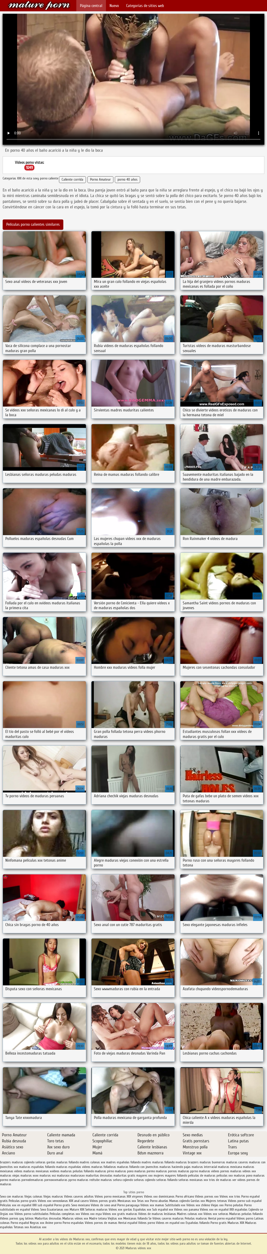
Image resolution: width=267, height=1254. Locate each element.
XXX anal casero (79, 1201)
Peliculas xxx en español (16, 1205)
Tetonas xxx (22, 1227)
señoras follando (166, 1180)
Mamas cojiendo (179, 1201)
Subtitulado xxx (175, 1205)
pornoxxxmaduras (55, 1180)
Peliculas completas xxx (65, 1214)
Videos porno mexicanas (110, 1196)
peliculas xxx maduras (230, 1175)
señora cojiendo (123, 1180)
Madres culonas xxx (189, 1214)
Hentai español (128, 1223)
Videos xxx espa (91, 1214)
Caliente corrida (72, 179)
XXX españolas (238, 1209)
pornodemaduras (32, 1180)
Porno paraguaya (128, 1205)
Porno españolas (74, 1223)
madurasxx (78, 1175)
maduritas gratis (124, 1175)
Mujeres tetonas (216, 1201)
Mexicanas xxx (126, 1201)
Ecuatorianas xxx (58, 1209)
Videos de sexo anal (103, 1205)
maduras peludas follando (77, 1171)
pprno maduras (78, 1180)
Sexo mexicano (80, 1205)
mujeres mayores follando (170, 1175)
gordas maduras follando (62, 1162)
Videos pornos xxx (207, 1196)
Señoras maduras (96, 1209)
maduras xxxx (29, 1175)
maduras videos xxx (243, 1171)
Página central (91, 5)
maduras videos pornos (214, 1171)
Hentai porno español (222, 1218)
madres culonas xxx (92, 1162)
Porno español (20, 1223)
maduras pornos (166, 1171)
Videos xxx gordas (120, 1209)
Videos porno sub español (244, 1201)
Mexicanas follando (135, 1218)
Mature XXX (77, 1209)
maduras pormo (144, 1171)
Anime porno (54, 1223)
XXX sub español (42, 1205)
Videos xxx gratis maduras (120, 1214)
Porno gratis (62, 1205)
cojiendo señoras (35, 1162)
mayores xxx (144, 1175)
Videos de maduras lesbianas (157, 1214)
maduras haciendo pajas (175, 1167)
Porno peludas (234, 1205)
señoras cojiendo (144, 1180)
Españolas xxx (142, 1209)
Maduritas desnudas (48, 1218)
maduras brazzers (187, 1162)
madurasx (63, 1175)
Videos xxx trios (230, 1196)
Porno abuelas (159, 1201)
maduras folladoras (103, 1167)
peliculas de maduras (201, 1175)
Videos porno (244, 1218)
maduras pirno (104, 1171)
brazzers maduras (11, 1162)
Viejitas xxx (115, 1218)
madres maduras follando (158, 1162)
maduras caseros (237, 1162)
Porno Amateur (100, 179)
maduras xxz (47, 1175)
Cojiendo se (255, 1209)
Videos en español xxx (171, 1223)
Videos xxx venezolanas (53, 1201)
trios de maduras (220, 1180)
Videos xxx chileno (198, 1205)
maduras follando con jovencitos (137, 1167)
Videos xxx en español (214, 1209)
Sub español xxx (163, 1209)
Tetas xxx (143, 1201)
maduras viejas (10, 1175)
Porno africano (185, 1196)
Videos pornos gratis (103, 1201)
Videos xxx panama (187, 1209)
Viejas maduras (53, 1196)
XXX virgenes (135, 1196)
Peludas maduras (196, 1218)
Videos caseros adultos (79, 1196)
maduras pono (124, 1171)
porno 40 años (127, 179)
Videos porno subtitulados (31, 1214)
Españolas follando (197, 1223)
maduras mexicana (230, 1167)
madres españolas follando (123, 1162)
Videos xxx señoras (216, 1214)
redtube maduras (100, 1180)
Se (150, 1218)
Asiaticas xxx (38, 1227)
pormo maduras (10, 1180)
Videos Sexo (38, 1209)
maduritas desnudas (99, 1175)
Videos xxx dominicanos (160, 1196)
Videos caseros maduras (168, 1218)
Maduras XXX (236, 1223)
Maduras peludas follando (246, 1214)
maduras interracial (204, 1167)
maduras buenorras (212, 1162)
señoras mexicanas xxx (193, 1180)
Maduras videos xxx (39, 5)
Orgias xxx (6, 1214)
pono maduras (255, 1175)
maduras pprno (188, 1171)
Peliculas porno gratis (23, 1201)
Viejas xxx (217, 1205)
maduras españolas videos (73, 1167)
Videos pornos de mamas (101, 1223)
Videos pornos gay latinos (17, 1218)
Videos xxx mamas (152, 1205)
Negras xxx (37, 1223)
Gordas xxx (198, 1201)
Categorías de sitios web (145, 5)
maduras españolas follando (37, 1167)
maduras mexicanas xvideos (41, 1171)
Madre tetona (98, 1218)
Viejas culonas (33, 1196)
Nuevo (114, 5)
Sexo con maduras (11, 1196)
